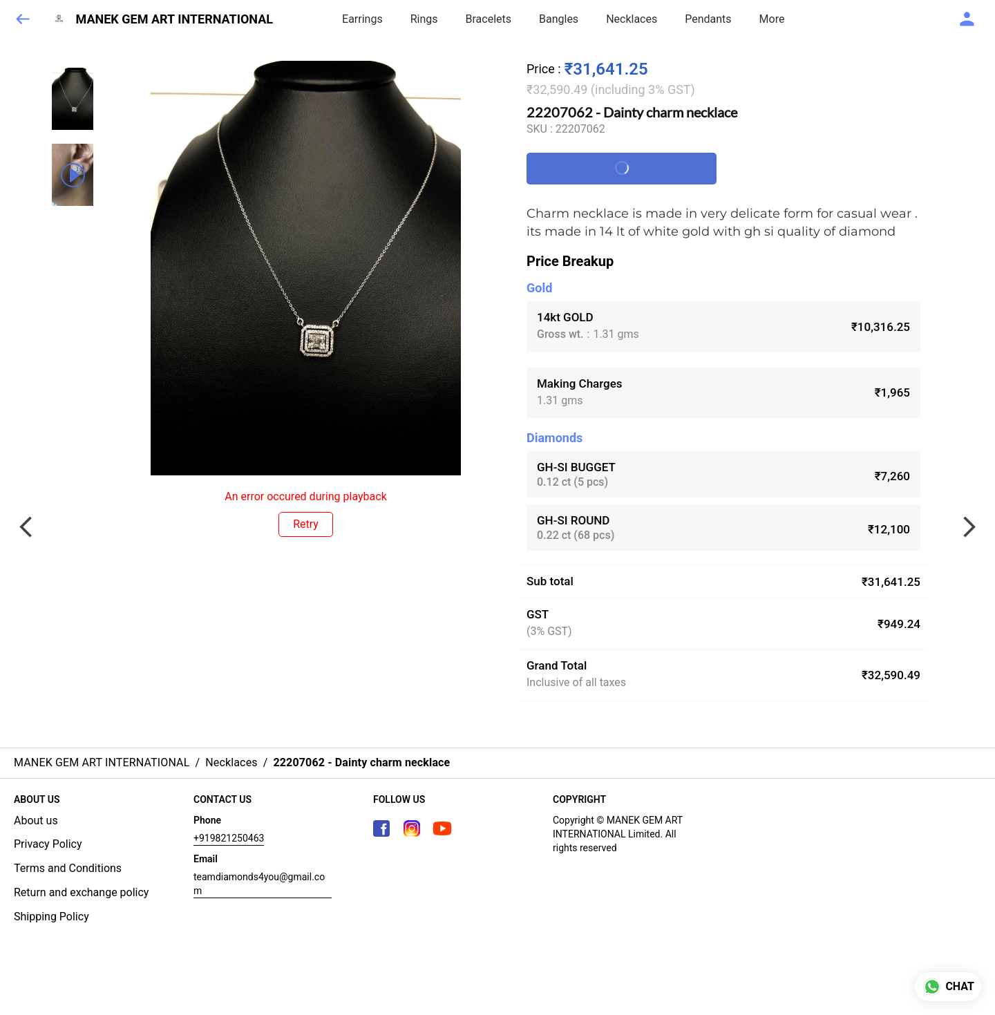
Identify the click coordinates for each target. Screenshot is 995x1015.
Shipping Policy (51, 916)
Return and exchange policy (81, 892)
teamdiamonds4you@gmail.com (259, 883)
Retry (306, 524)
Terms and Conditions (68, 868)
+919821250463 (228, 838)
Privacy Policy (48, 844)
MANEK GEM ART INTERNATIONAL (175, 19)
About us (36, 820)
